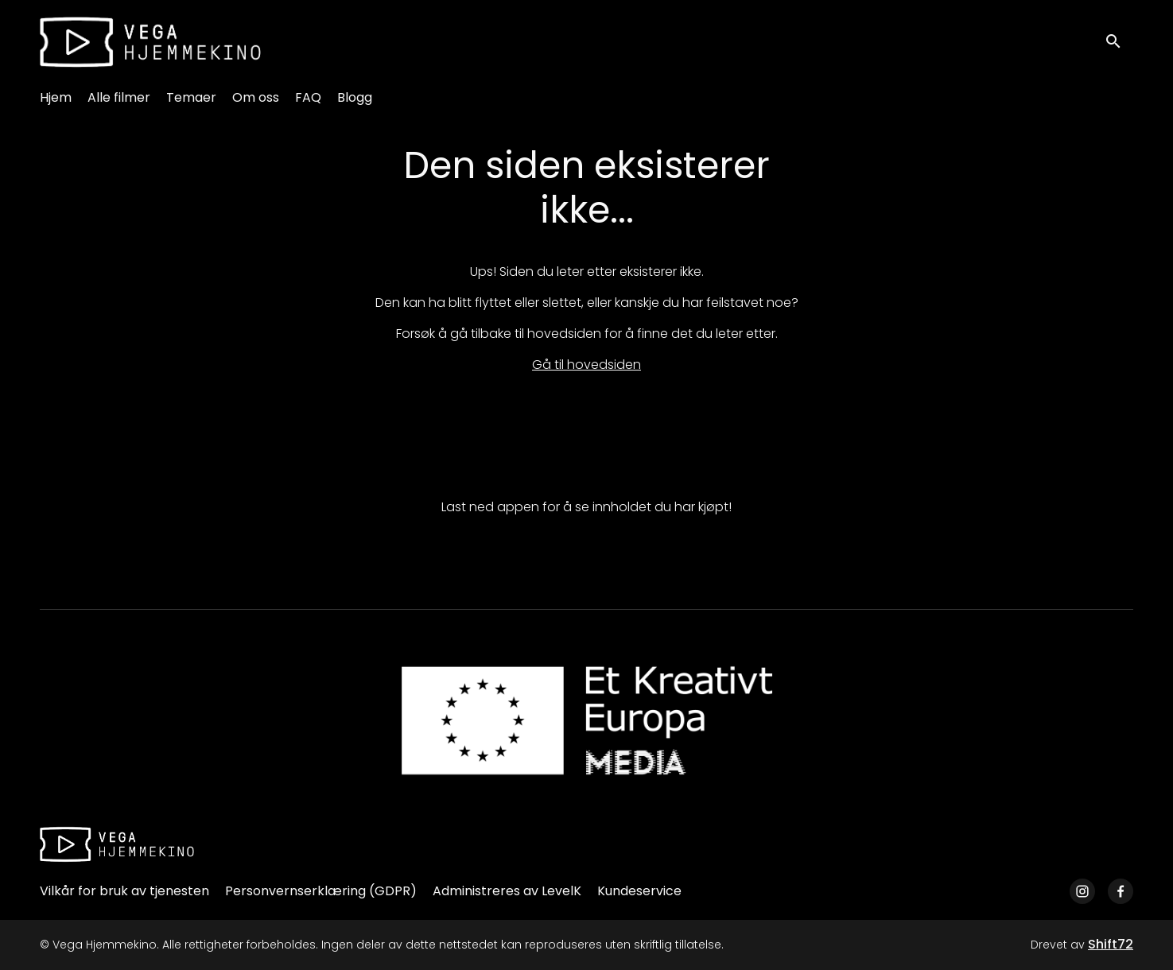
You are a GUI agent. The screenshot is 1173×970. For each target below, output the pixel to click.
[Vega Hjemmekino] (117, 844)
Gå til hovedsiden (586, 364)
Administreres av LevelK (507, 891)
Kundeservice (639, 891)
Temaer (191, 97)
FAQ (308, 97)
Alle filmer (118, 97)
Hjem (56, 97)
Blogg (354, 97)
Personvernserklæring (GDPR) (321, 891)
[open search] (1119, 42)
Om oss (255, 97)
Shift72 (1110, 944)
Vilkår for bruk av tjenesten (124, 891)
